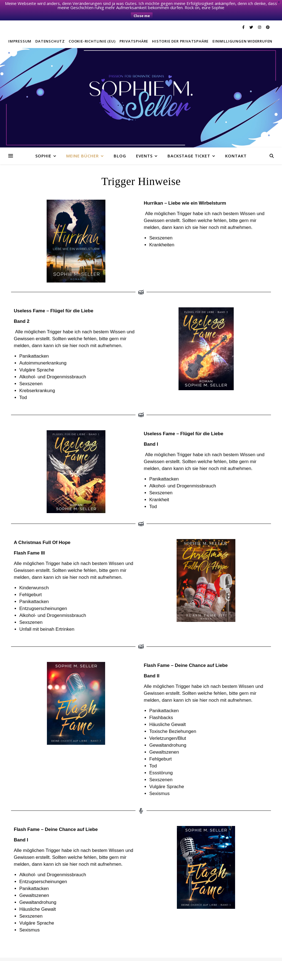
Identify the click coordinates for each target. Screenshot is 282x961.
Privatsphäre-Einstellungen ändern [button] (117, 954)
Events (144, 143)
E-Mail (154, 954)
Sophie (43, 143)
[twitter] (251, 14)
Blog (120, 143)
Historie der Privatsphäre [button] (180, 28)
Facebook (45, 954)
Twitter (60, 954)
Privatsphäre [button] (133, 28)
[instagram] (260, 14)
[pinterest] (268, 14)
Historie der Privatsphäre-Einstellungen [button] (194, 954)
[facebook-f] (243, 14)
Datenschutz (50, 28)
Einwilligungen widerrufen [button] (242, 28)
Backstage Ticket (188, 143)
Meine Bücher (82, 143)
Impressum (19, 28)
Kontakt (236, 143)
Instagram (77, 954)
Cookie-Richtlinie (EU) (92, 28)
